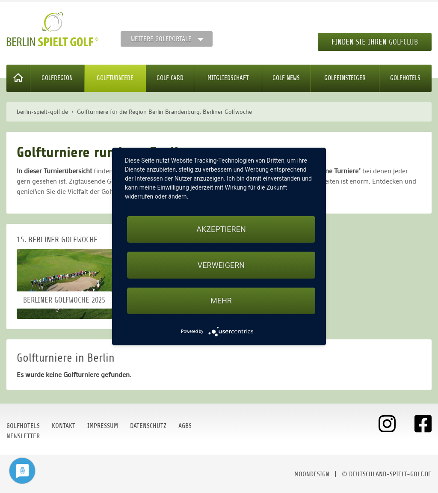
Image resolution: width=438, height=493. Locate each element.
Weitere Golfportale (161, 39)
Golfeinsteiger (345, 78)
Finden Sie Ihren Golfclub (374, 42)
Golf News (286, 78)
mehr (221, 300)
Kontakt (63, 426)
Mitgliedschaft (228, 78)
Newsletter (23, 436)
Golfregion (57, 78)
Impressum (102, 426)
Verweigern (221, 265)
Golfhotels (405, 78)
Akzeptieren (221, 229)
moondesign (311, 474)
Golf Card (170, 78)
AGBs (185, 426)
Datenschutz (148, 426)
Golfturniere (115, 78)
